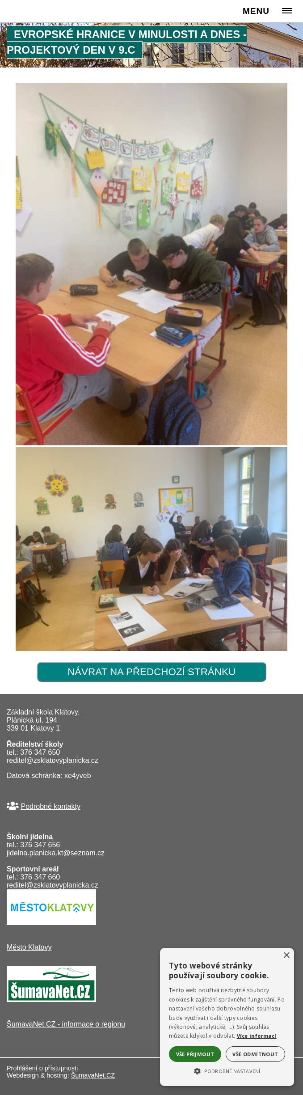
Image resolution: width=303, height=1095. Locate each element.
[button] (227, 1070)
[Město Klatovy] (51, 922)
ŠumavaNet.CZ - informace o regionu (66, 1024)
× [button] (286, 955)
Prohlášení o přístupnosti (42, 1068)
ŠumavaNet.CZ (93, 1075)
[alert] (227, 1017)
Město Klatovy (29, 947)
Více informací (257, 1035)
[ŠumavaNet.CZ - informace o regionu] (51, 999)
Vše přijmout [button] (195, 1054)
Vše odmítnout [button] (255, 1054)
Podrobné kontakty (50, 806)
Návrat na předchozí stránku (151, 671)
